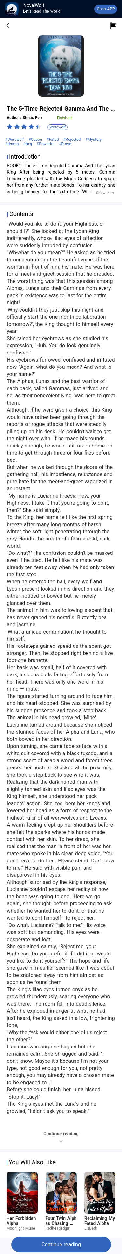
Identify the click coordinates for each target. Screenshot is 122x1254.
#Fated (53, 139)
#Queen (35, 139)
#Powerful (46, 144)
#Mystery (93, 139)
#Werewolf (15, 139)
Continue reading (61, 1244)
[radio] (10, 126)
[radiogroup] (24, 126)
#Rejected (72, 139)
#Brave (65, 144)
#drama (12, 144)
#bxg (28, 144)
